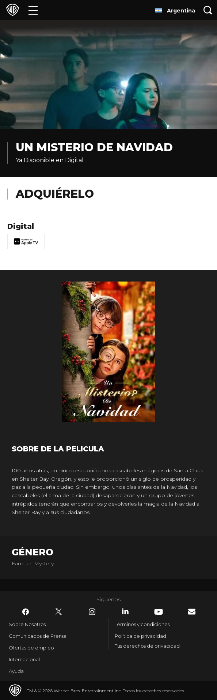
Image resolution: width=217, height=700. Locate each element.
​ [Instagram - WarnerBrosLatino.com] (92, 611)
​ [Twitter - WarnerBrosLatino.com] (58, 611)
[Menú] (33, 10)
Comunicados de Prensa (37, 636)
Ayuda (16, 671)
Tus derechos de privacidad (147, 646)
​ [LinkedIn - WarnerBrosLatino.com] (125, 611)
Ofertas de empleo (31, 648)
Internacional (24, 659)
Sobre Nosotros (27, 624)
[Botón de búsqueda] (208, 10)
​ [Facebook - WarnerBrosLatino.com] (25, 611)
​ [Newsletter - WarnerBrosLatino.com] (191, 611)
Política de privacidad (140, 636)
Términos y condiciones (142, 624)
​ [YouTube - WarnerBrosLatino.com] (158, 611)
